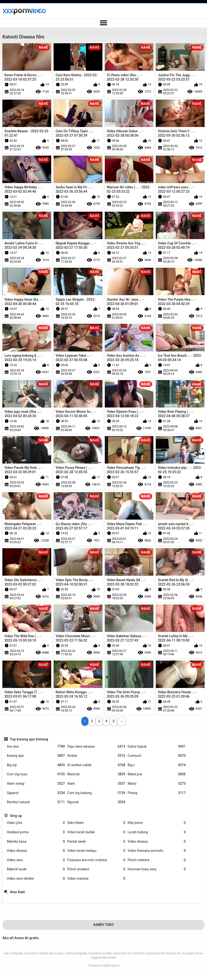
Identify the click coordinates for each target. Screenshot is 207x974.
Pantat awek (96, 842)
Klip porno (157, 823)
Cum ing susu (36, 774)
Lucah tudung (157, 832)
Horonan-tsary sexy (157, 869)
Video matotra (96, 879)
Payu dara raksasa (96, 747)
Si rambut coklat (96, 765)
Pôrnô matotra (157, 860)
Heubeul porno (36, 832)
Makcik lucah (36, 869)
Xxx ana (36, 747)
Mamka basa (36, 842)
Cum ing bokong (96, 793)
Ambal (96, 756)
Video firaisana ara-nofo (157, 851)
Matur (157, 784)
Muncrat (96, 774)
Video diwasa (157, 842)
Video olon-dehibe (36, 879)
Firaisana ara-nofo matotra (96, 860)
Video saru (36, 860)
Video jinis (36, 823)
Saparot (36, 793)
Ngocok (96, 802)
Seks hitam (96, 823)
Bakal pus (157, 774)
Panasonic (95, 965)
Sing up (16, 816)
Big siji (36, 765)
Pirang (157, 793)
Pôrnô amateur (96, 869)
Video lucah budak (96, 832)
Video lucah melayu (96, 851)
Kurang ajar (36, 756)
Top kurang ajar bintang (29, 739)
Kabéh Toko (103, 925)
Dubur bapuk (157, 747)
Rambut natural (36, 802)
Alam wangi (36, 784)
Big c (157, 765)
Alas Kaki (17, 892)
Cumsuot (157, 756)
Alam (96, 784)
